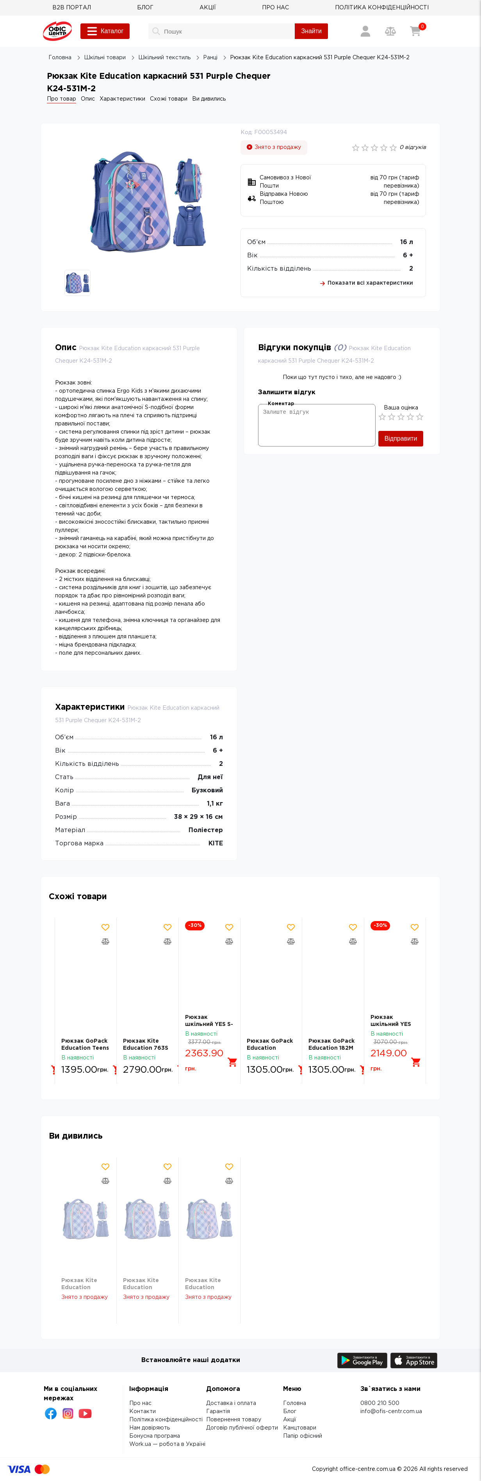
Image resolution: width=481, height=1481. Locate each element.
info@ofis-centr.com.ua (391, 1411)
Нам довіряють (149, 1428)
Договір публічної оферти (242, 1428)
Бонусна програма (154, 1436)
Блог (289, 1411)
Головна (294, 1403)
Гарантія (218, 1411)
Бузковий (207, 791)
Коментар (281, 404)
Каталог (105, 31)
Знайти (311, 31)
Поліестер (206, 830)
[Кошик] (415, 31)
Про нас (140, 1403)
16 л (406, 242)
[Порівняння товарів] (390, 31)
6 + (408, 256)
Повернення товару (233, 1419)
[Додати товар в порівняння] (105, 941)
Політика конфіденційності (166, 1419)
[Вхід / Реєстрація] (365, 31)
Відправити (401, 438)
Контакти (142, 1411)
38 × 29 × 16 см (198, 817)
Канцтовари (299, 1428)
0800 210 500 (379, 1403)
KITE (215, 844)
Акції (289, 1419)
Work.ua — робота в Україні (167, 1444)
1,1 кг (215, 804)
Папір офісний (302, 1436)
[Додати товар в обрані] (105, 927)
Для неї (210, 777)
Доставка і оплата (231, 1403)
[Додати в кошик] (106, 1062)
